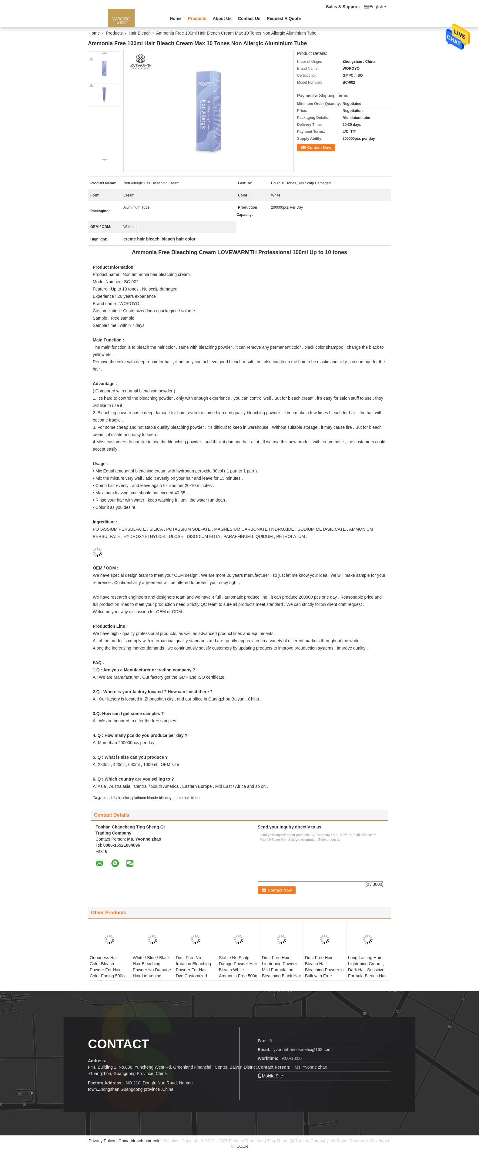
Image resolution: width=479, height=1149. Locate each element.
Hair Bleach (140, 33)
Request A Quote (284, 18)
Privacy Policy (102, 1140)
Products (197, 18)
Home (176, 18)
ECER (242, 1146)
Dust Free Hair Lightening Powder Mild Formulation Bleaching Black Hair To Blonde (281, 969)
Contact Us (249, 18)
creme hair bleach (187, 798)
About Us (222, 18)
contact (118, 1044)
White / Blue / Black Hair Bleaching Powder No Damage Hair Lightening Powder (152, 969)
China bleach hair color (140, 1140)
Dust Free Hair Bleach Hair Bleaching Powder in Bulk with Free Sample (324, 969)
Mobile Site (270, 1075)
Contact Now (319, 147)
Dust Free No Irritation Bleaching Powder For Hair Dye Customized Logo (193, 969)
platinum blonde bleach (150, 798)
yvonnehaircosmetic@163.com (302, 1049)
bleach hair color (115, 798)
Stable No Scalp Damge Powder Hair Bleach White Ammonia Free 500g (238, 966)
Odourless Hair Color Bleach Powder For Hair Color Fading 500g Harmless (107, 969)
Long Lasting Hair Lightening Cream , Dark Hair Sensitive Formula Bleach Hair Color (367, 969)
